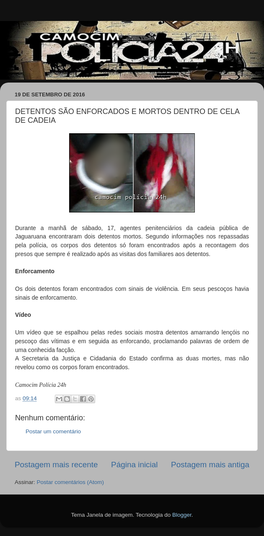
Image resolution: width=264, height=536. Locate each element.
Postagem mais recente (56, 464)
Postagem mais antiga (210, 464)
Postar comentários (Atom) (70, 482)
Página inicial (134, 464)
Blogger (182, 515)
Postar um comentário (53, 431)
